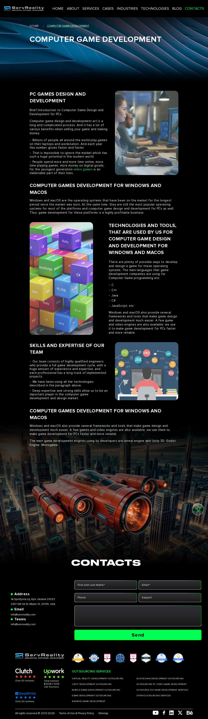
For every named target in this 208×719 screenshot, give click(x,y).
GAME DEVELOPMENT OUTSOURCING (91, 695)
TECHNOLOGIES (153, 6)
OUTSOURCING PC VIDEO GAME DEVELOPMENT (161, 684)
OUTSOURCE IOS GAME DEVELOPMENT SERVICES (162, 690)
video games (83, 169)
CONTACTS (186, 6)
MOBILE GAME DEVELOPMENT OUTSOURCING (96, 690)
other (34, 26)
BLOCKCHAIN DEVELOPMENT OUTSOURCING (160, 678)
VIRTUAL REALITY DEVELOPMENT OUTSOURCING (97, 678)
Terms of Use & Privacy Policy (76, 713)
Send (138, 635)
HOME (73, 6)
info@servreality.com (23, 614)
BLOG (171, 6)
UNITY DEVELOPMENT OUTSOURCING (92, 684)
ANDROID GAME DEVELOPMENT (88, 701)
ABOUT (86, 6)
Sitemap (103, 713)
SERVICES (100, 6)
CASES (114, 6)
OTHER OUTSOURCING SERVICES (153, 695)
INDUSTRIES (131, 6)
